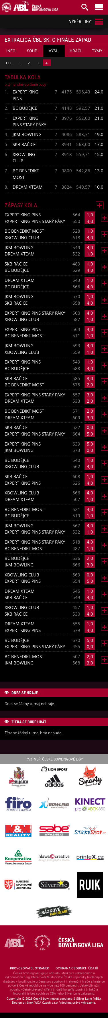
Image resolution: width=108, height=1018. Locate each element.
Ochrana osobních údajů (77, 968)
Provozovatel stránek (29, 968)
